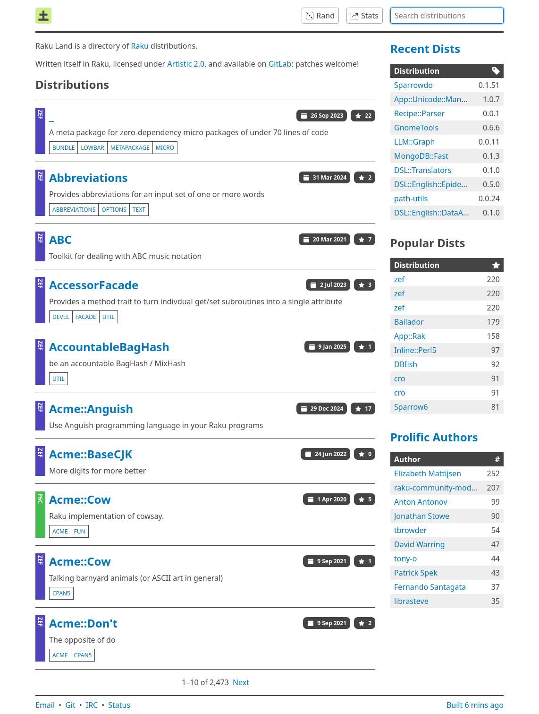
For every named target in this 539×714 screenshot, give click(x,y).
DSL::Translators (422, 170)
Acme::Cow (80, 499)
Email (45, 705)
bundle (63, 148)
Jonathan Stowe (421, 516)
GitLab (280, 64)
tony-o (405, 558)
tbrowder (410, 530)
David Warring (419, 544)
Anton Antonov (420, 502)
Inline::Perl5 (415, 350)
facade (86, 317)
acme (60, 531)
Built (475, 705)
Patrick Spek (416, 573)
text (139, 210)
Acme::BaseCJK (90, 454)
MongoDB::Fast (421, 156)
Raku (140, 46)
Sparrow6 (411, 407)
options (113, 210)
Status (119, 705)
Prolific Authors (434, 437)
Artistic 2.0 (185, 64)
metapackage (130, 148)
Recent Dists (425, 48)
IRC (92, 705)
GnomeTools (416, 127)
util (108, 317)
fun (79, 531)
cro (399, 378)
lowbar (92, 148)
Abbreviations (88, 177)
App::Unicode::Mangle (433, 99)
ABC (60, 239)
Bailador (409, 322)
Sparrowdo (413, 85)
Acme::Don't (83, 623)
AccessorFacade (93, 284)
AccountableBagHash (109, 346)
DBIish (405, 364)
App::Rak (409, 336)
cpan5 (61, 593)
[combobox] (447, 16)
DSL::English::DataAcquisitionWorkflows (464, 212)
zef (399, 279)
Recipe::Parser (419, 113)
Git (70, 705)
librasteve (411, 601)
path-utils (411, 198)
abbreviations (73, 210)
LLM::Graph (414, 142)
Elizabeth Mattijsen (427, 473)
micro (165, 148)
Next (241, 682)
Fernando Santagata (430, 587)
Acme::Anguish (91, 408)
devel (60, 317)
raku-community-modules (440, 487)
